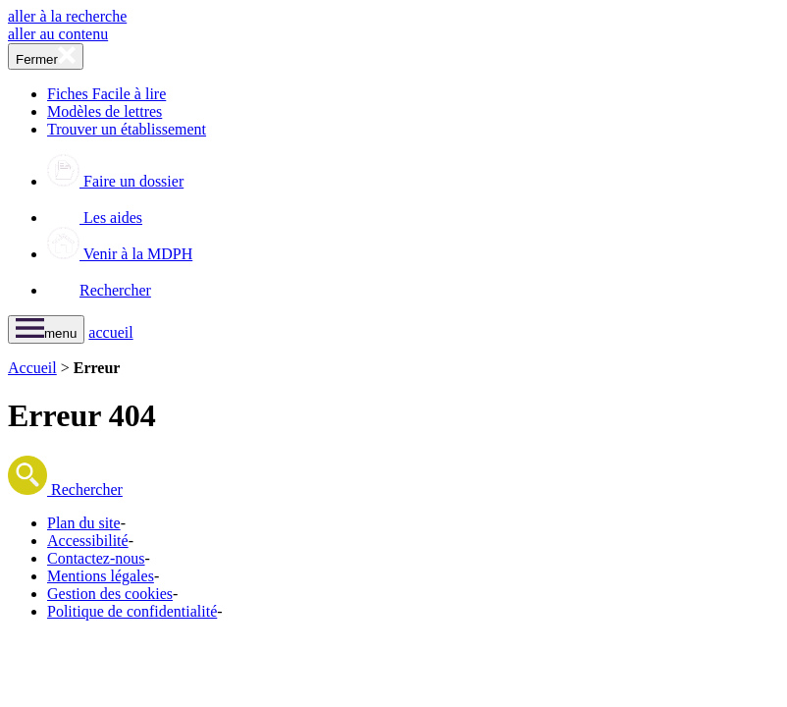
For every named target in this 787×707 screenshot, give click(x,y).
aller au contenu (58, 34)
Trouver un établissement (126, 129)
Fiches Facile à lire (106, 93)
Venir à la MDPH (119, 253)
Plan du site (84, 523)
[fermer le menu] (45, 56)
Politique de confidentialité (132, 611)
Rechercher (99, 290)
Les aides (94, 217)
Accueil (32, 367)
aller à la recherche (67, 16)
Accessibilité (88, 540)
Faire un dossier (115, 181)
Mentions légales (100, 576)
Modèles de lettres (104, 111)
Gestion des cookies (110, 593)
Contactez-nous (96, 558)
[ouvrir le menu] (46, 329)
